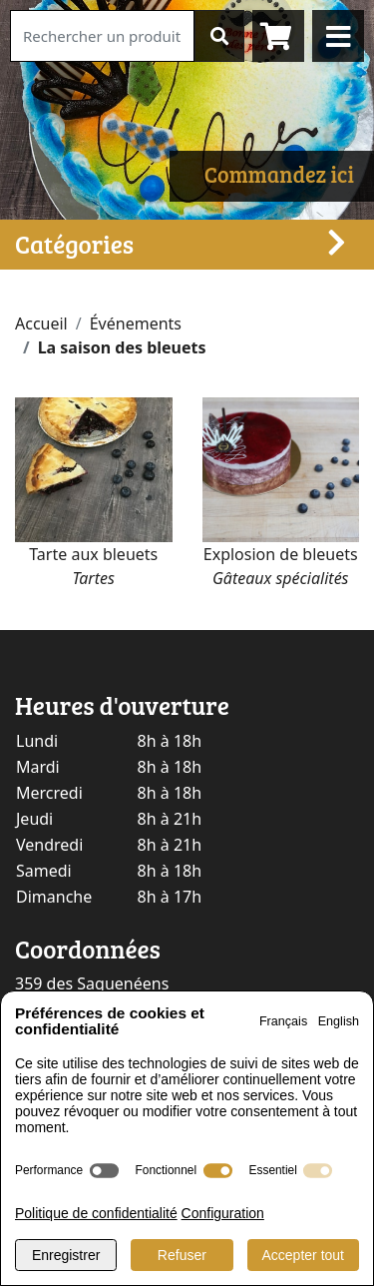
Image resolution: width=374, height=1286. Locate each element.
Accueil (41, 323)
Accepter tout (303, 1255)
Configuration (223, 1213)
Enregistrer (66, 1255)
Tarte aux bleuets (93, 554)
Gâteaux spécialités (280, 578)
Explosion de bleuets (280, 554)
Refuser (182, 1255)
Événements (136, 323)
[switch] (104, 1170)
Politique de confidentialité (96, 1213)
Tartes (94, 578)
